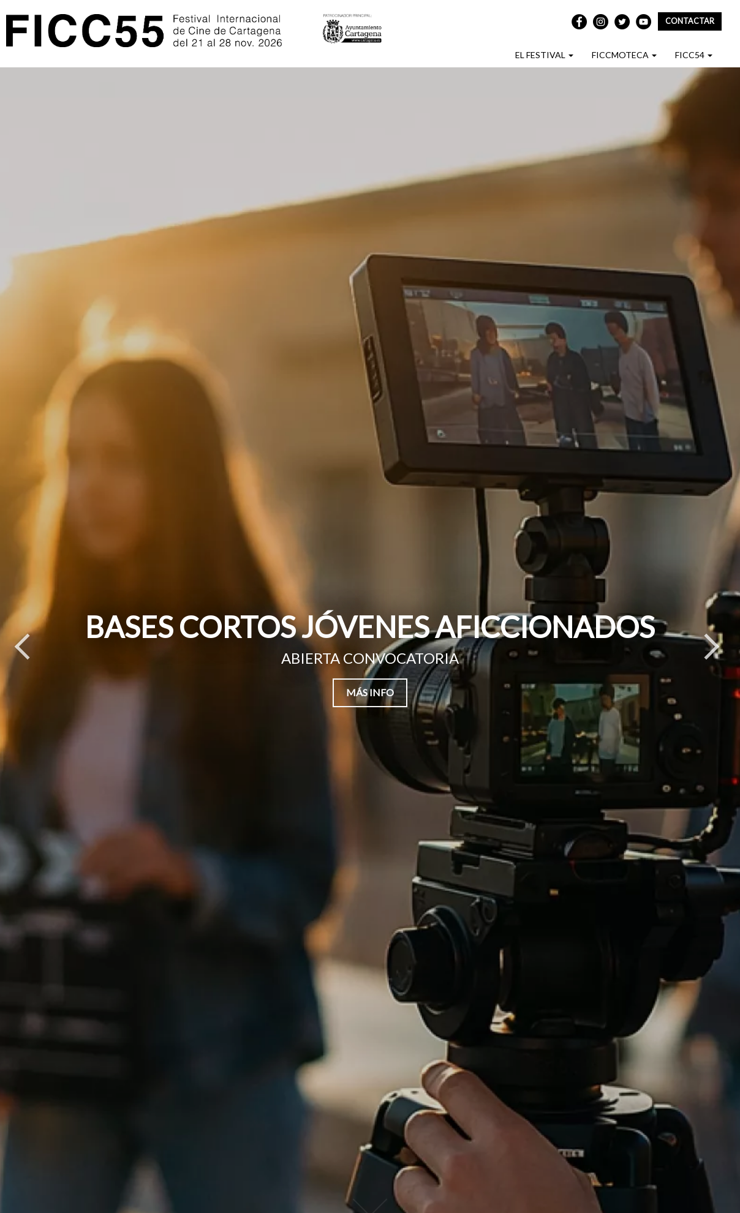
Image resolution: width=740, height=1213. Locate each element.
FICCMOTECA (624, 55)
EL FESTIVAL (544, 55)
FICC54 (693, 55)
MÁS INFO (370, 692)
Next (712, 652)
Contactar (689, 21)
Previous (21, 652)
